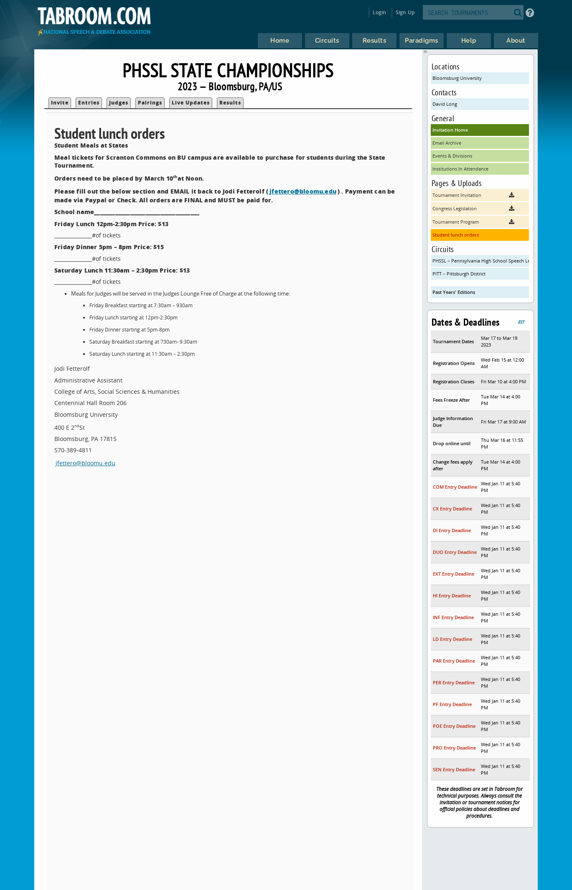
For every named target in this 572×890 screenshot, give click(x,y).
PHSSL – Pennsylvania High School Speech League (480, 261)
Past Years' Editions (453, 292)
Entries (88, 102)
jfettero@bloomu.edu (302, 191)
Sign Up (405, 12)
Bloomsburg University (457, 78)
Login (379, 12)
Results (230, 102)
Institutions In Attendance (460, 169)
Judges (118, 102)
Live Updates (191, 102)
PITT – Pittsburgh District (459, 273)
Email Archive (446, 143)
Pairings (150, 102)
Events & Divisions (452, 156)
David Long (444, 104)
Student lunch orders (455, 235)
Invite (60, 102)
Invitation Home (450, 130)
